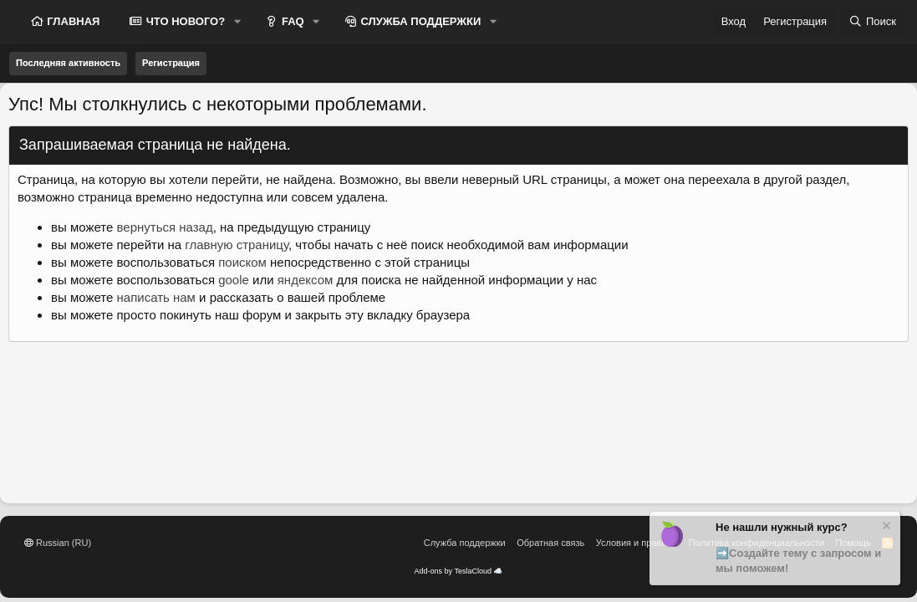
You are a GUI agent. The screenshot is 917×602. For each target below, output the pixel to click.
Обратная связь (550, 543)
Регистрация (171, 63)
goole (233, 280)
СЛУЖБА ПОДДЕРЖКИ (419, 21)
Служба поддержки (465, 543)
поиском (242, 262)
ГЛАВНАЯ (72, 21)
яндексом (306, 280)
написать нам (156, 297)
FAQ (290, 21)
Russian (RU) (57, 543)
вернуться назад (165, 227)
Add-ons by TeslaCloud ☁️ (459, 571)
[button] (237, 22)
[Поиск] (872, 22)
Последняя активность (68, 63)
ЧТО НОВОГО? (184, 21)
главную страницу (236, 244)
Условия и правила (636, 543)
